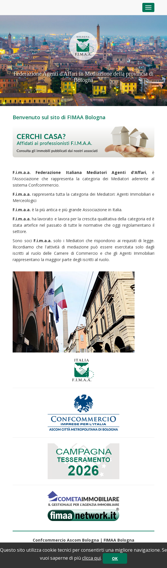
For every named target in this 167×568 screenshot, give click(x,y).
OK (115, 558)
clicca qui (91, 558)
